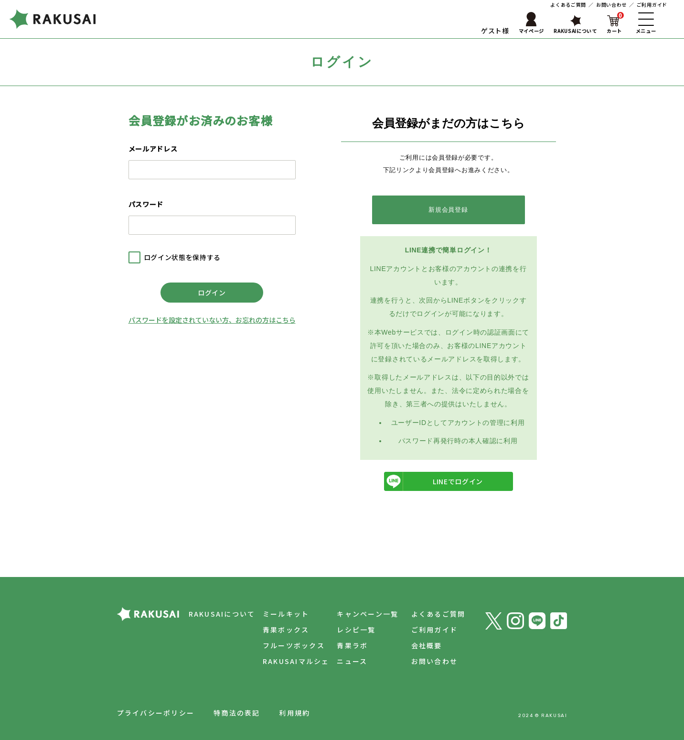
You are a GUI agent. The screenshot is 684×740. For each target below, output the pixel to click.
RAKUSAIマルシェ (296, 661)
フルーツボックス (294, 645)
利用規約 (294, 713)
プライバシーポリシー (155, 713)
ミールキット (286, 614)
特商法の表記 (237, 713)
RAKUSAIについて (222, 614)
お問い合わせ (611, 4)
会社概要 (426, 645)
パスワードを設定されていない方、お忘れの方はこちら (212, 320)
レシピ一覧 (356, 629)
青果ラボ (352, 645)
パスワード (146, 204)
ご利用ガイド (652, 4)
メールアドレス (153, 148)
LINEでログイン (433, 481)
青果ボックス (286, 629)
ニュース (352, 661)
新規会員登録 (448, 209)
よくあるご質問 (568, 4)
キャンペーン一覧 (367, 614)
